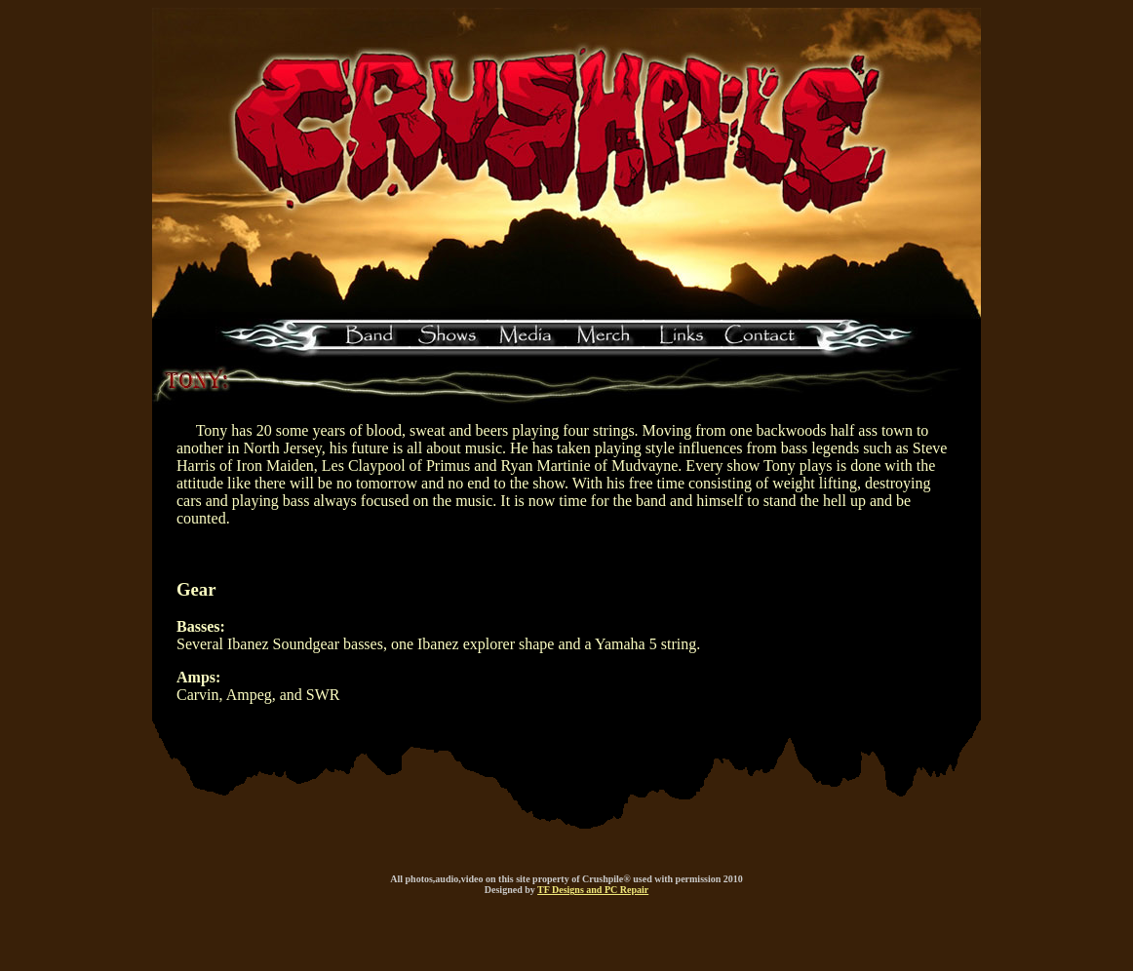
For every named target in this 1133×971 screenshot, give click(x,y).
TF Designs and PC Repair (592, 889)
